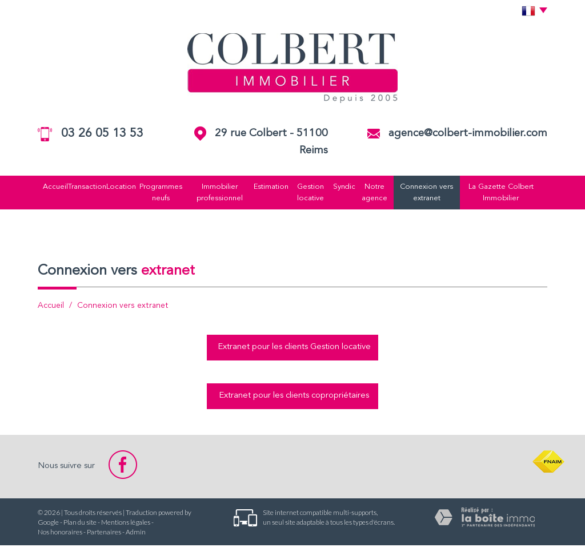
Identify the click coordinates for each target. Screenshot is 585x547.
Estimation (272, 187)
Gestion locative (314, 193)
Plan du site (80, 524)
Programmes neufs (156, 193)
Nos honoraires (60, 533)
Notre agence (381, 193)
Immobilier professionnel (217, 193)
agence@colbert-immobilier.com (467, 133)
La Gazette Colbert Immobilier (513, 193)
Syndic (350, 187)
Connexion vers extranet (435, 193)
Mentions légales (125, 524)
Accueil (42, 187)
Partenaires (104, 533)
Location (114, 187)
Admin (136, 533)
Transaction (76, 187)
